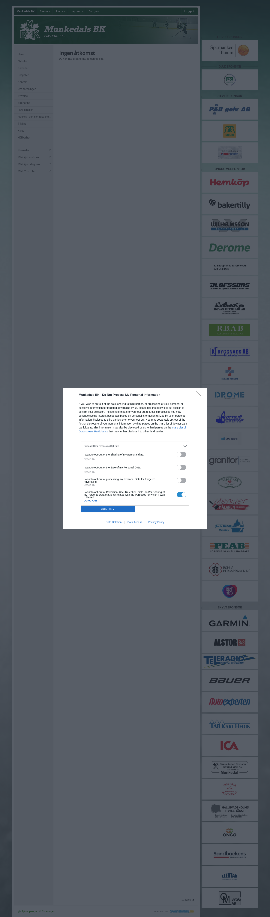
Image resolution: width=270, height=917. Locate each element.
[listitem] (135, 446)
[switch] (181, 454)
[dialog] (135, 458)
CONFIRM (108, 508)
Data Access (135, 522)
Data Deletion (114, 522)
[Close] (199, 395)
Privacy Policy (156, 522)
